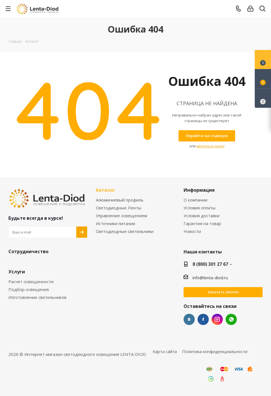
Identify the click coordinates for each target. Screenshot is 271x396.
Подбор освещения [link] (28, 289)
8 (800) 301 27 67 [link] (210, 264)
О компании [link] (195, 200)
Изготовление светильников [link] (37, 297)
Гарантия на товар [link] (202, 223)
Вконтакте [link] (189, 319)
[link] (38, 8)
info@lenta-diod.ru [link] (210, 277)
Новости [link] (192, 231)
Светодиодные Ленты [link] (118, 207)
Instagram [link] (217, 319)
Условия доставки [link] (201, 215)
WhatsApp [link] (231, 319)
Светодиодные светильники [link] (125, 231)
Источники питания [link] (115, 223)
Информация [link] (199, 190)
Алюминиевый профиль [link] (119, 200)
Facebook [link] (203, 319)
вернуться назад (210, 146)
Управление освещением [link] (121, 215)
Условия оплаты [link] (200, 207)
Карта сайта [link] (165, 351)
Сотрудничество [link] (28, 252)
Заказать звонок (223, 291)
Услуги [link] (16, 272)
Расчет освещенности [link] (31, 281)
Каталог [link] (105, 190)
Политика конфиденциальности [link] (214, 351)
